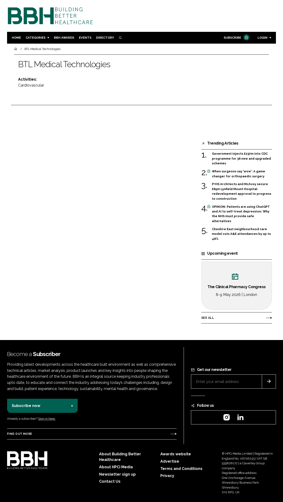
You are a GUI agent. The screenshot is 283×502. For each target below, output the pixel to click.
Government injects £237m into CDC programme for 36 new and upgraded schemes (241, 158)
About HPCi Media (116, 467)
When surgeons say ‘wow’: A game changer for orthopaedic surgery (238, 174)
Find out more (19, 434)
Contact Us (110, 481)
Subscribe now (26, 405)
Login (262, 37)
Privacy (167, 475)
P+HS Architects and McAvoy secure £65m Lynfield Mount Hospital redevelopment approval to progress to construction (241, 191)
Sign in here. (47, 418)
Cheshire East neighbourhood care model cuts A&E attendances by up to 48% (241, 234)
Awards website (175, 454)
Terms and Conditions (181, 468)
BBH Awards (64, 37)
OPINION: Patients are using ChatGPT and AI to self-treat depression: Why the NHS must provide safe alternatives (241, 214)
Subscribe (236, 38)
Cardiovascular (31, 85)
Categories (35, 37)
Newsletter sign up (117, 474)
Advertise (169, 461)
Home (16, 37)
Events (85, 37)
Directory (105, 37)
